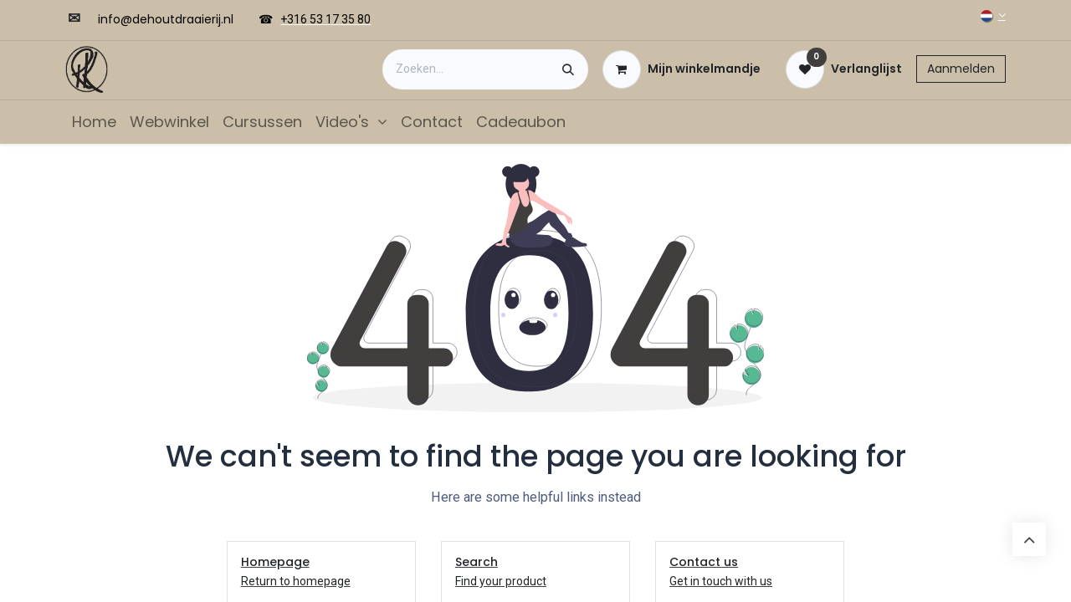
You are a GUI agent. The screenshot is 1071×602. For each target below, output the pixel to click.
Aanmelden (961, 68)
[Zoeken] (568, 69)
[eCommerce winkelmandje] (681, 69)
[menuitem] (94, 122)
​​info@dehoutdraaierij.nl (165, 19)
